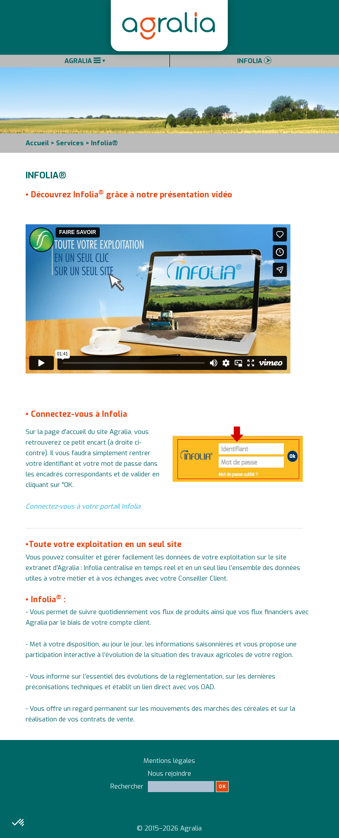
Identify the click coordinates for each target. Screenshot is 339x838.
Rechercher (169, 790)
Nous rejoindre (169, 773)
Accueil (37, 143)
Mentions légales (169, 760)
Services (70, 143)
